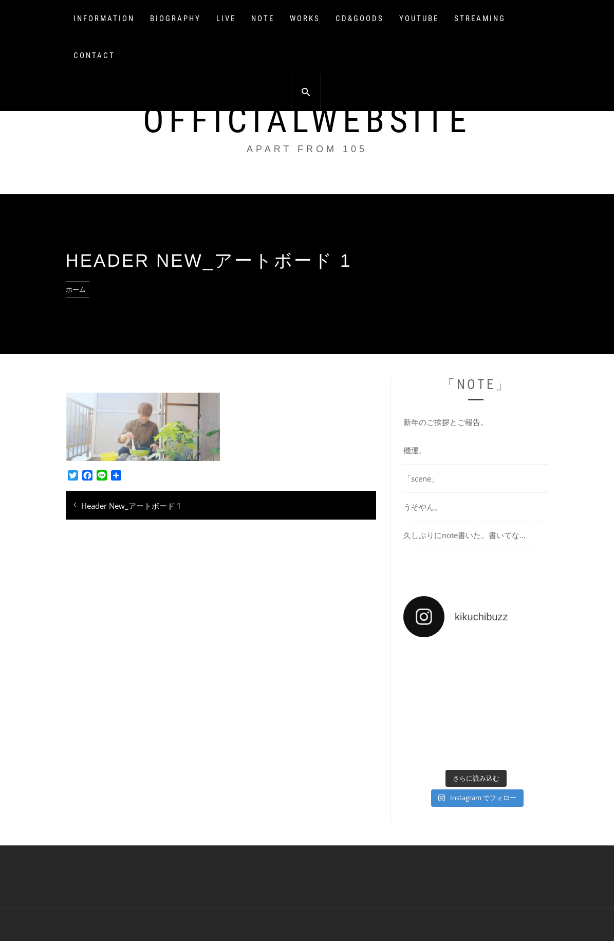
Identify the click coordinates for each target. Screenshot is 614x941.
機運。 (414, 450)
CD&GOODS (360, 18)
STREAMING (480, 18)
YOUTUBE (419, 18)
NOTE (262, 18)
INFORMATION (104, 18)
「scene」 (421, 478)
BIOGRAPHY (175, 18)
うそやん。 (422, 507)
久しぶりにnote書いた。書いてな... (464, 535)
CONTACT (94, 55)
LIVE (226, 18)
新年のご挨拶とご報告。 (445, 422)
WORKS (305, 18)
